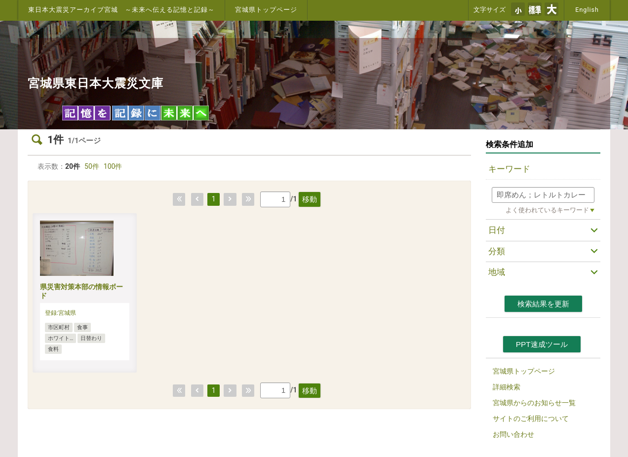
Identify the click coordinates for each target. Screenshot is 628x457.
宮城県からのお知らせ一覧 (534, 403)
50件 (91, 166)
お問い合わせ (513, 434)
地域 (496, 272)
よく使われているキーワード (547, 210)
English (587, 9)
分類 (496, 251)
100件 (113, 166)
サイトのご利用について (531, 418)
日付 (496, 230)
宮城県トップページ (266, 9)
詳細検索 (506, 387)
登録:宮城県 (60, 312)
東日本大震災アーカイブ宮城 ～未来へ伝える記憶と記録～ (121, 9)
